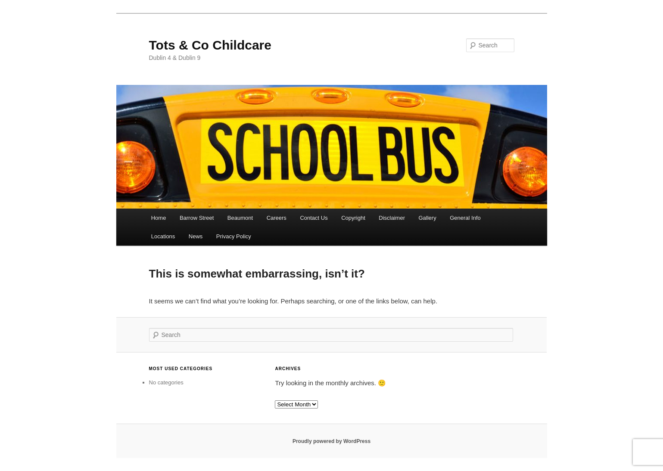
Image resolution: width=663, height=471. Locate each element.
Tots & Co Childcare (210, 45)
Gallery (427, 218)
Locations (163, 236)
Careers (276, 218)
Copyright (353, 218)
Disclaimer (392, 218)
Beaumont (240, 218)
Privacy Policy (233, 236)
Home (158, 218)
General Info (465, 218)
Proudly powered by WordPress (331, 441)
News (196, 236)
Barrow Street (197, 218)
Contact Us (313, 218)
